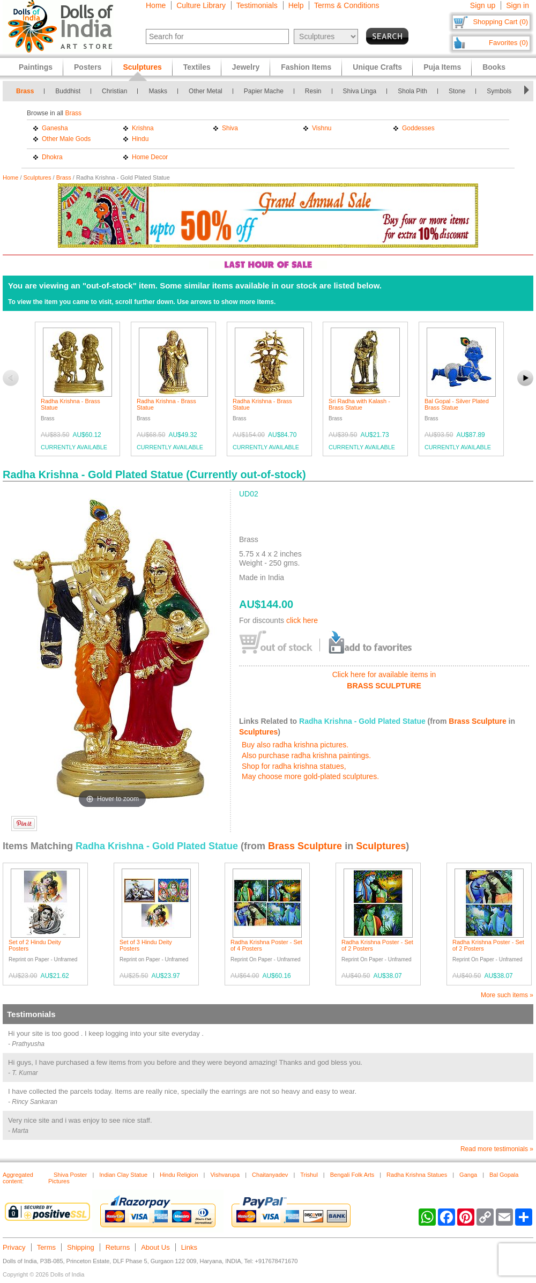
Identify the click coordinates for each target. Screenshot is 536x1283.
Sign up (482, 5)
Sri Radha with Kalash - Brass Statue (359, 404)
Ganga (468, 1174)
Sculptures (37, 177)
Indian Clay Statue (123, 1174)
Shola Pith (412, 91)
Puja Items (442, 67)
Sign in (517, 5)
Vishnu (321, 128)
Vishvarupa (225, 1174)
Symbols (499, 91)
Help (296, 5)
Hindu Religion (179, 1174)
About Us (155, 1247)
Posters (87, 67)
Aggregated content (18, 1177)
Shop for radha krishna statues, (294, 766)
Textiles (197, 67)
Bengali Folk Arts (352, 1174)
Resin (313, 91)
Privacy (14, 1247)
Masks (157, 91)
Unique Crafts (377, 67)
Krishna (143, 128)
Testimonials (257, 5)
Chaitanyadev (270, 1174)
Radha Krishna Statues (416, 1174)
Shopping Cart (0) (500, 22)
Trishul (309, 1174)
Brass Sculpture (477, 721)
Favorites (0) (508, 43)
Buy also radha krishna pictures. (295, 744)
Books (493, 67)
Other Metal (205, 91)
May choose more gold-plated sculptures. (310, 776)
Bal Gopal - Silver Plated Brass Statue (457, 404)
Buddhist (67, 91)
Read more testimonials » (496, 1149)
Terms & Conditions (346, 5)
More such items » (507, 995)
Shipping (80, 1247)
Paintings (36, 67)
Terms (46, 1247)
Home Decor (150, 157)
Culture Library (201, 5)
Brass (25, 91)
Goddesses (418, 128)
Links (189, 1247)
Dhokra (52, 157)
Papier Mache (264, 91)
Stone (457, 91)
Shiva (230, 128)
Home (156, 5)
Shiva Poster (70, 1174)
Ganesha (55, 128)
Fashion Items (306, 67)
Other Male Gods (66, 139)
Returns (118, 1247)
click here (302, 620)
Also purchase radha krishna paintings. (306, 755)
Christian (114, 91)
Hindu (140, 139)
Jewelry (245, 67)
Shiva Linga (360, 91)
